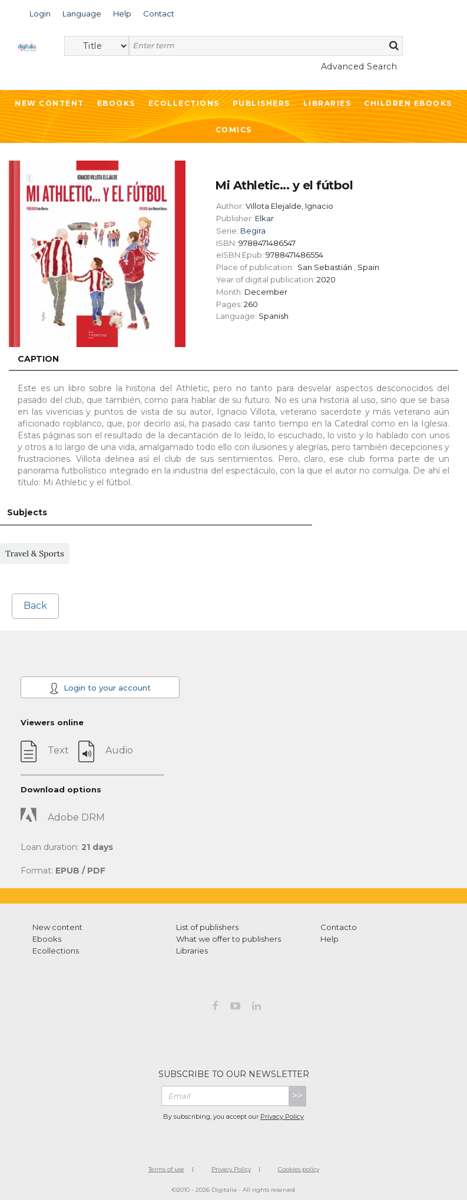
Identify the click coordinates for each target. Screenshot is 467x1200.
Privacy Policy (282, 1116)
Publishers (261, 103)
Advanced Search (359, 66)
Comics (234, 129)
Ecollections (184, 103)
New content (57, 927)
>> (297, 1095)
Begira (253, 230)
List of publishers (207, 927)
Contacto (338, 927)
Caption (38, 359)
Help (329, 939)
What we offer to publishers (228, 939)
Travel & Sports (34, 553)
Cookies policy (298, 1169)
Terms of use (166, 1169)
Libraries (327, 103)
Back (35, 605)
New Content (49, 103)
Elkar (264, 218)
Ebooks (116, 103)
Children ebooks (408, 103)
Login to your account (100, 688)
